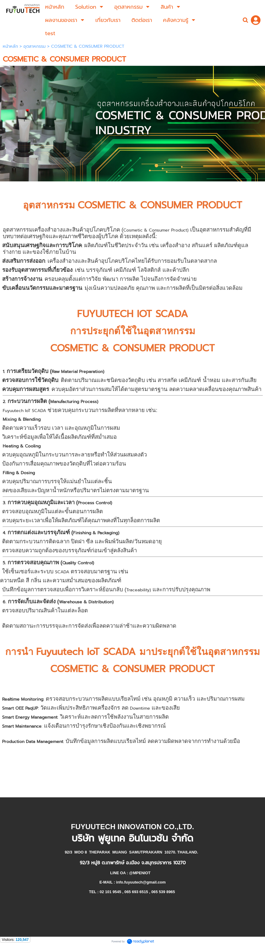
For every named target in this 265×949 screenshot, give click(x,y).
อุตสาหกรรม (34, 46)
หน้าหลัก (10, 46)
